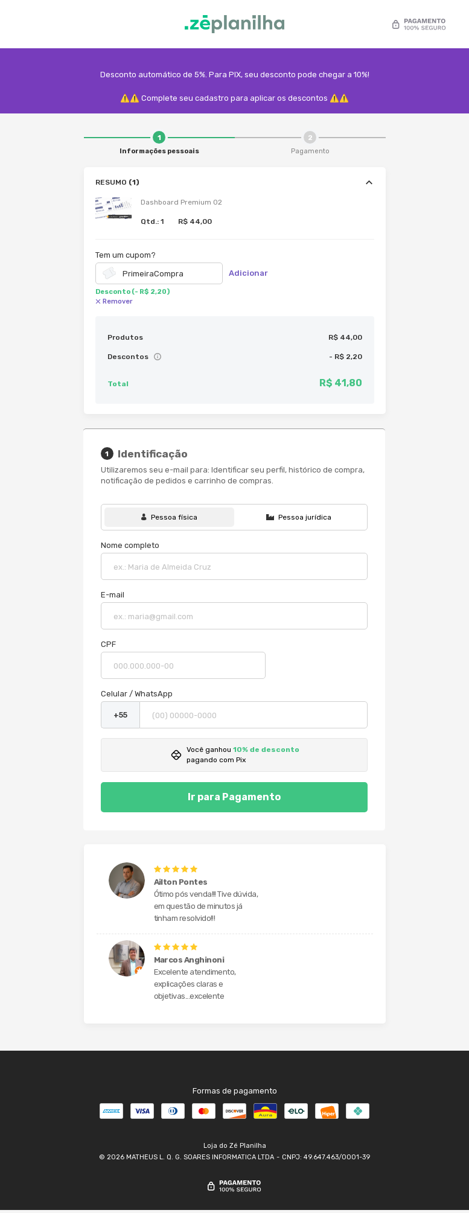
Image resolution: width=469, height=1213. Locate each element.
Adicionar (248, 273)
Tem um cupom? (125, 255)
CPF (110, 645)
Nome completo (132, 546)
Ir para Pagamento (234, 797)
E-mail (115, 595)
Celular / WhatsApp (139, 694)
